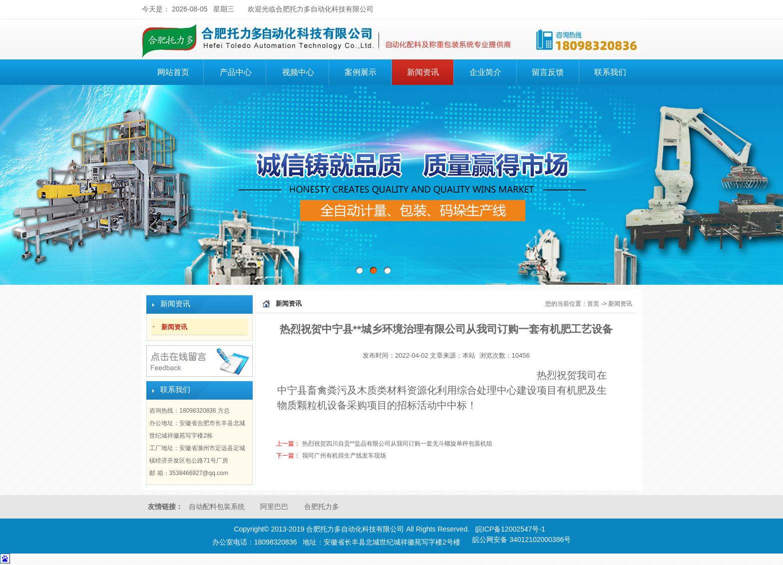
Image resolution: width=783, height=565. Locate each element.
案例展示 (361, 72)
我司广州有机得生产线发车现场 (344, 455)
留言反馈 (548, 72)
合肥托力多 (321, 507)
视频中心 (298, 72)
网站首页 (173, 72)
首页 (593, 303)
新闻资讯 (423, 72)
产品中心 (242, 70)
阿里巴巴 (274, 507)
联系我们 (610, 72)
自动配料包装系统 (217, 507)
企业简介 (491, 70)
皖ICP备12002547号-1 (510, 529)
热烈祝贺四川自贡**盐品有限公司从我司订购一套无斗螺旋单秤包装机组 (397, 443)
